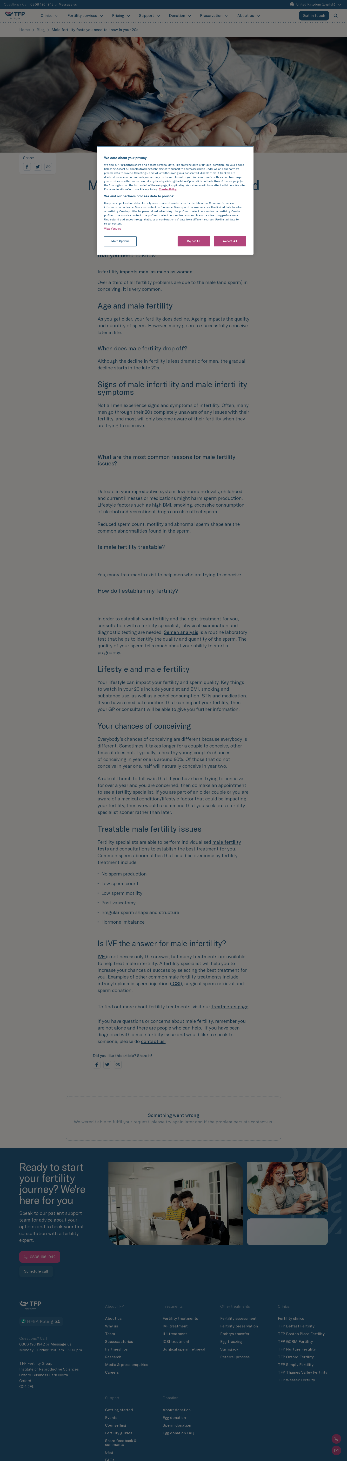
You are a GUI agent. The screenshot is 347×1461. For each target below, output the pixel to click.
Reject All (193, 241)
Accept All (230, 241)
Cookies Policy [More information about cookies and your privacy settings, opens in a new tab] (168, 189)
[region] (175, 200)
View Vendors (112, 228)
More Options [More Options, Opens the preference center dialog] (120, 241)
